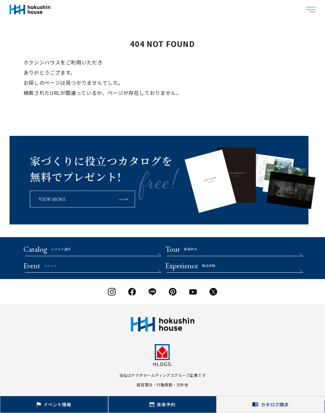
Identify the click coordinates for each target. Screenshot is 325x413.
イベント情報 (54, 404)
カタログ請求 (270, 404)
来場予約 (162, 404)
